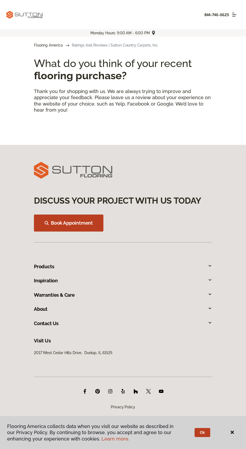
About (123, 309)
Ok (202, 432)
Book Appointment (69, 223)
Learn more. (115, 439)
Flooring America (48, 45)
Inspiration (123, 280)
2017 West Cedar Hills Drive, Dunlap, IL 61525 (73, 353)
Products (123, 266)
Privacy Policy (123, 407)
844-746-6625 (216, 15)
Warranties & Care (123, 295)
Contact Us (123, 323)
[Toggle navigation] (234, 14)
